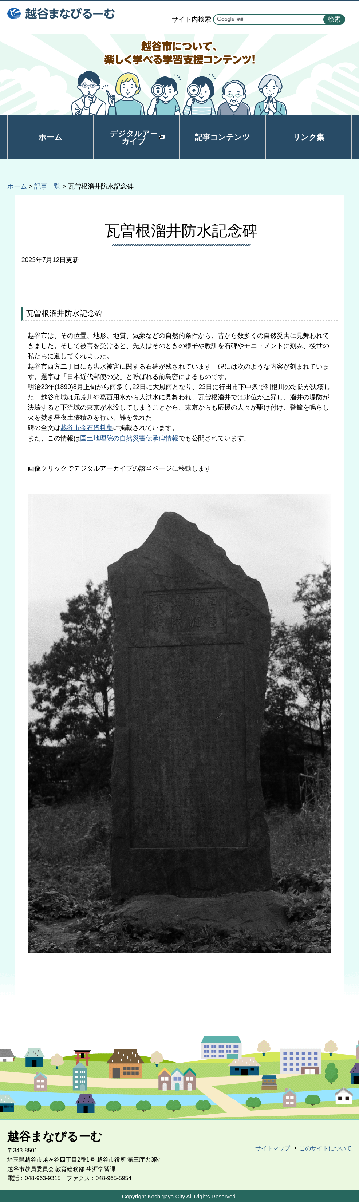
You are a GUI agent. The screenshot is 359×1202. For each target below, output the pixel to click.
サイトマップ (272, 1148)
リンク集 (308, 137)
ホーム (50, 137)
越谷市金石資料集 (86, 427)
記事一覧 (47, 186)
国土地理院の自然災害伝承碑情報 (129, 438)
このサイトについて (325, 1148)
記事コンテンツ (222, 137)
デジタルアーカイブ (137, 137)
